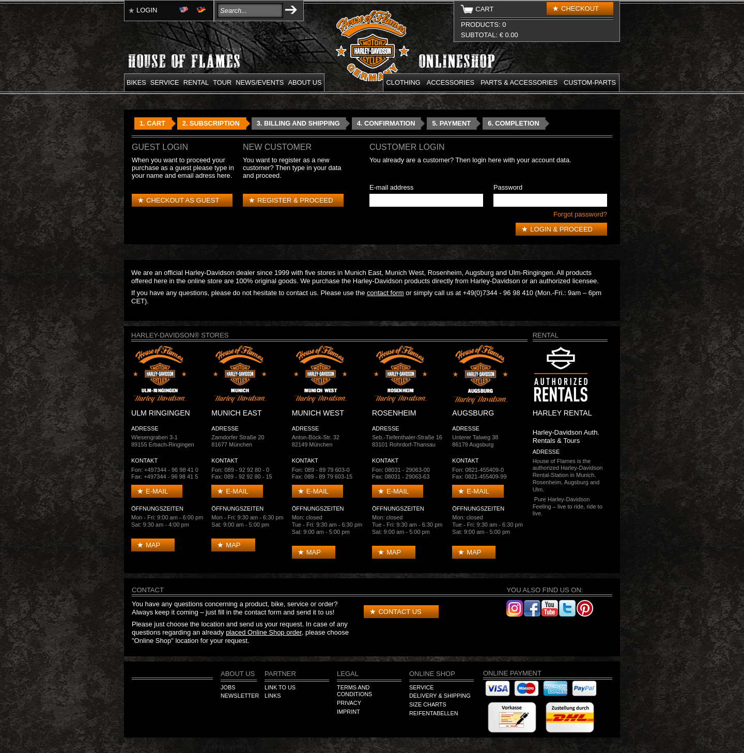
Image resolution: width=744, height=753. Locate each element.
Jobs (228, 687)
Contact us (399, 612)
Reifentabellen (433, 713)
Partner (280, 674)
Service (164, 82)
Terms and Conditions (354, 691)
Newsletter (240, 696)
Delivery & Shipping (440, 696)
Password (507, 187)
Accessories (450, 82)
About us (304, 82)
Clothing (403, 82)
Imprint (348, 712)
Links (273, 696)
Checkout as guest (182, 200)
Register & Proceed (295, 200)
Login (146, 10)
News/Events (260, 82)
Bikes (136, 82)
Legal (348, 674)
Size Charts (427, 704)
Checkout (580, 8)
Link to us (280, 687)
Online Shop (432, 674)
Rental (196, 82)
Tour (222, 82)
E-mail (157, 491)
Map (153, 545)
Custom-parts (590, 82)
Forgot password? (580, 214)
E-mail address (391, 187)
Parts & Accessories (519, 82)
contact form (385, 293)
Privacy (349, 703)
